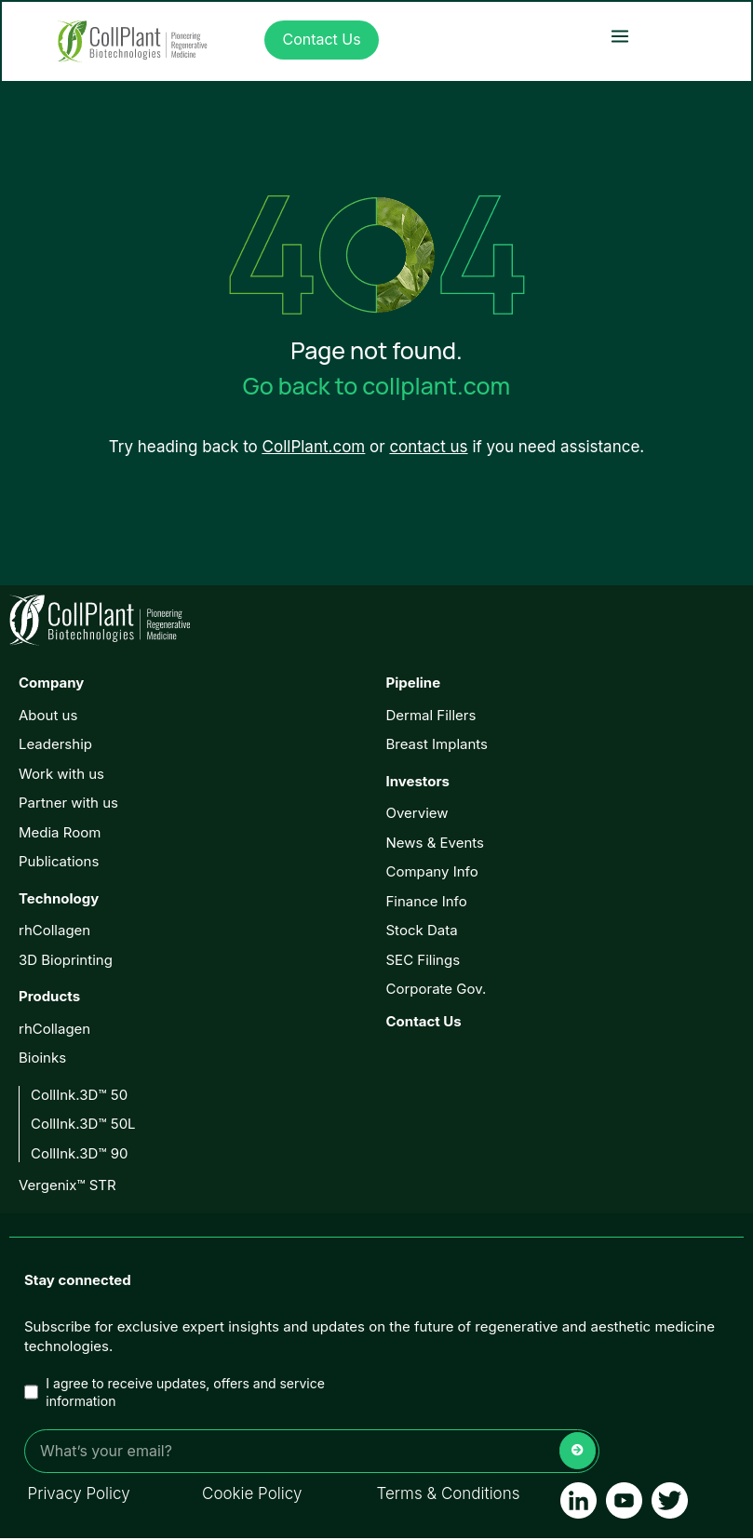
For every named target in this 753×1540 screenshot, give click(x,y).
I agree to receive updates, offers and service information (174, 1394)
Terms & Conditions (448, 1495)
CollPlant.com (314, 448)
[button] (619, 36)
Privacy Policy (79, 1495)
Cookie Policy (252, 1495)
